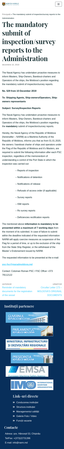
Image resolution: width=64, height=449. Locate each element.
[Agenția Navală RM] (10, 4)
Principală (6, 14)
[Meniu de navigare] (58, 4)
